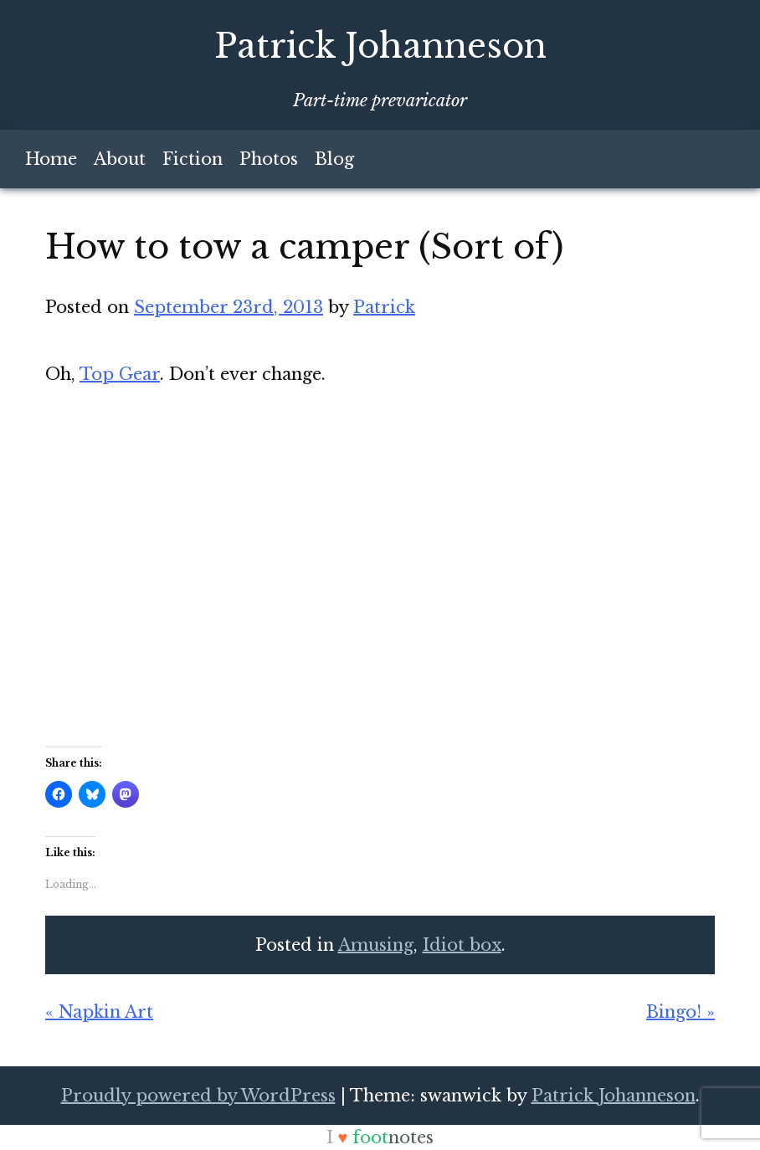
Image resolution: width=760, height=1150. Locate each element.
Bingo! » (680, 1012)
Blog (334, 159)
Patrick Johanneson (380, 46)
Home (51, 159)
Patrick (384, 307)
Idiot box (462, 945)
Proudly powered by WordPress (198, 1096)
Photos (268, 159)
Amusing (375, 945)
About (120, 159)
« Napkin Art (99, 1012)
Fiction (192, 159)
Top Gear (120, 374)
